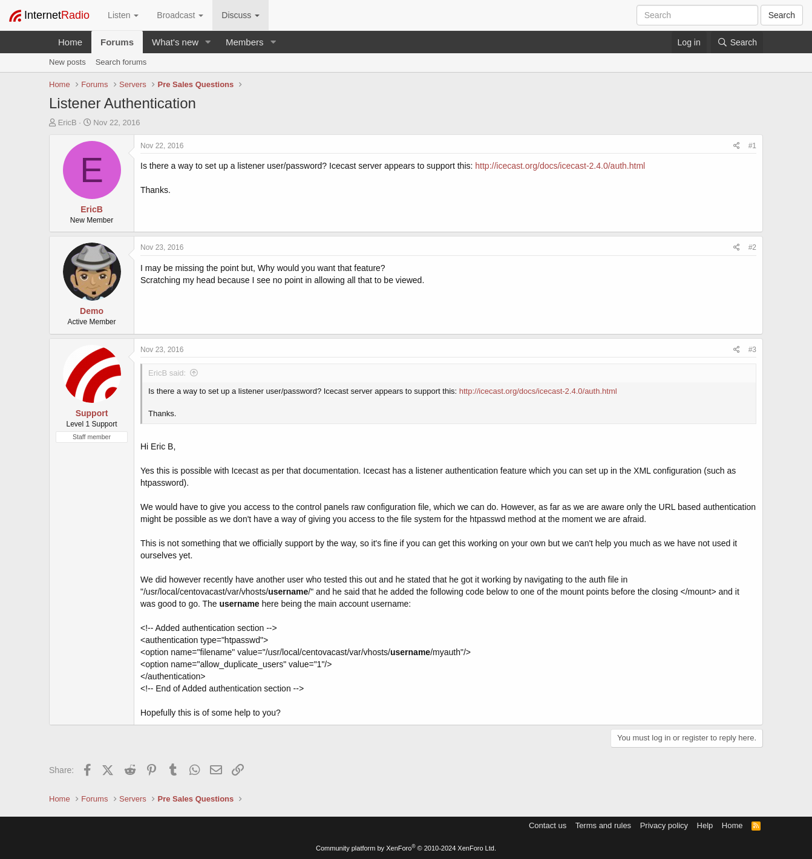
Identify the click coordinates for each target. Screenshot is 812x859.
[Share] (736, 146)
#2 (752, 247)
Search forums (121, 62)
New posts (67, 62)
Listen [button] (123, 15)
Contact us (547, 825)
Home (70, 42)
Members (245, 42)
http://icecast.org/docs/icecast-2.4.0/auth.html (560, 166)
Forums (117, 42)
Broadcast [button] (180, 15)
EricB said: (167, 372)
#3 (752, 349)
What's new (175, 42)
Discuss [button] (240, 15)
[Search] (737, 42)
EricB (67, 122)
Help (705, 825)
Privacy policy (664, 825)
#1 (752, 146)
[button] (208, 42)
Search (781, 15)
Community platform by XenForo (406, 848)
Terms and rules (603, 825)
